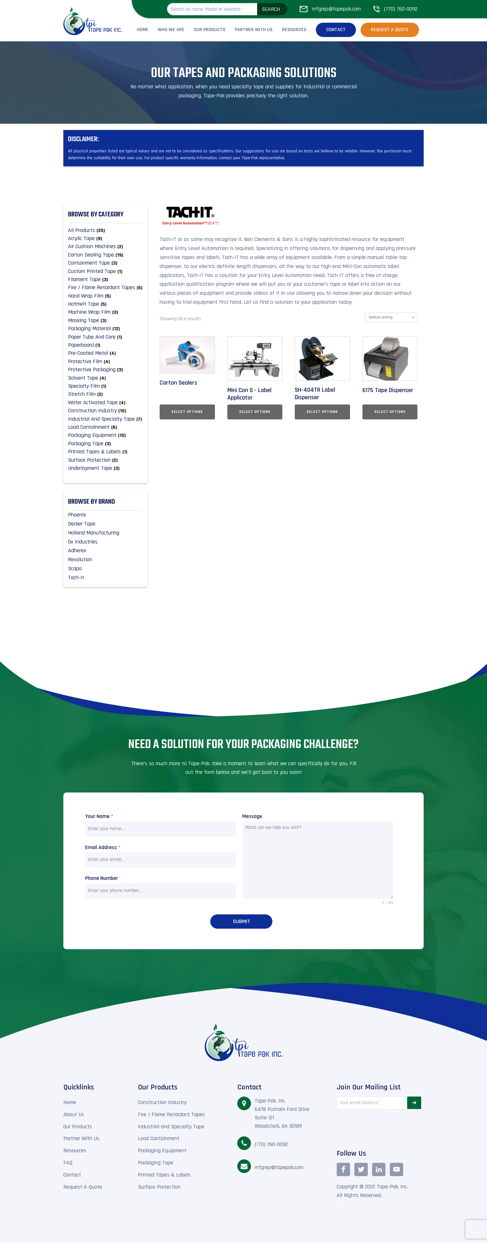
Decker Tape (81, 523)
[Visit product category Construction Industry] (105, 411)
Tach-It (76, 577)
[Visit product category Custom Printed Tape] (105, 271)
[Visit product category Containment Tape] (105, 263)
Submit (241, 921)
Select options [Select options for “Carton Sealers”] (187, 411)
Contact (336, 29)
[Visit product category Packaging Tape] (105, 444)
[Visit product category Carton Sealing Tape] (105, 255)
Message (252, 816)
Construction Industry (162, 1101)
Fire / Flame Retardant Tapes (171, 1113)
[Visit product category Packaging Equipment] (105, 435)
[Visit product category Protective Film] (105, 362)
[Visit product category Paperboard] (105, 345)
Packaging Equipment (162, 1149)
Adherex (77, 550)
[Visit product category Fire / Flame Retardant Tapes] (105, 288)
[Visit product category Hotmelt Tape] (105, 304)
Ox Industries (83, 541)
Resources (294, 29)
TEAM (342, 1205)
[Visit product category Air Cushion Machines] (105, 247)
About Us (73, 1113)
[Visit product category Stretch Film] (105, 394)
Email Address (103, 847)
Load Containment (159, 1137)
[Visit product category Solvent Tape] (105, 378)
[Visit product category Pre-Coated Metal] (105, 353)
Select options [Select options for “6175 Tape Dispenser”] (390, 411)
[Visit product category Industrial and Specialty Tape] (105, 419)
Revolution (80, 559)
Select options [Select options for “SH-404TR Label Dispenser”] (322, 411)
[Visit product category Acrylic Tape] (105, 238)
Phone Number (101, 878)
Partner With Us (254, 29)
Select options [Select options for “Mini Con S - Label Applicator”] (255, 411)
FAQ (67, 1162)
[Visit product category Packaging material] (105, 329)
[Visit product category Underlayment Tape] (105, 468)
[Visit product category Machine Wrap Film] (105, 312)
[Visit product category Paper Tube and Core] (105, 337)
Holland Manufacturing (93, 532)
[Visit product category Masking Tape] (105, 321)
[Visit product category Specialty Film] (105, 386)
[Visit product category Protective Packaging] (105, 370)
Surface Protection (159, 1186)
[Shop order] (391, 317)
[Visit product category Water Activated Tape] (105, 403)
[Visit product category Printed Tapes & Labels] (105, 452)
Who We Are (171, 29)
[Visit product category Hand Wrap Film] (105, 296)
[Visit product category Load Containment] (105, 427)
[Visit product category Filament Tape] (105, 279)
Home (142, 29)
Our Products (209, 29)
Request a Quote (390, 29)
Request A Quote (82, 1186)
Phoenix (77, 514)
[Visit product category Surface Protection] (105, 460)
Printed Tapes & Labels (164, 1174)
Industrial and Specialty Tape (171, 1125)
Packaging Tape (155, 1162)
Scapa (75, 568)
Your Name (99, 816)
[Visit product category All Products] (105, 230)
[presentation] (372, 1127)
